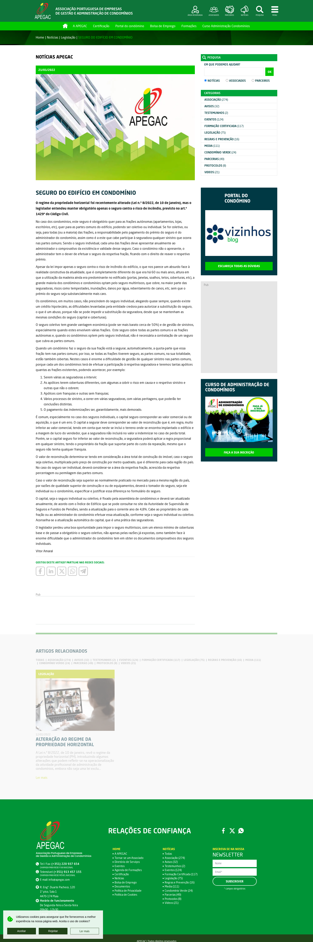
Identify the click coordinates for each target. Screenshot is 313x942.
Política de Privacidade (128, 890)
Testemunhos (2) (175, 866)
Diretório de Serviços (127, 862)
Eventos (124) (173, 870)
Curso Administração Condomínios (226, 26)
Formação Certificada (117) (181, 874)
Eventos (120, 866)
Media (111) (172, 886)
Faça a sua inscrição (239, 452)
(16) (221, 139)
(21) (211, 172)
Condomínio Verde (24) (179, 890)
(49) (214, 159)
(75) (215, 132)
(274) (216, 99)
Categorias (212, 93)
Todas (168, 853)
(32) (211, 106)
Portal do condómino (129, 26)
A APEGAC (80, 26)
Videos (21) (172, 903)
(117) (224, 126)
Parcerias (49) (173, 894)
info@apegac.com (59, 879)
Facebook (223, 831)
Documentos (122, 886)
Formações (188, 26)
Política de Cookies (126, 894)
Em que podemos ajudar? (222, 64)
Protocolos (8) (173, 898)
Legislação (68, 37)
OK (269, 72)
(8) (215, 165)
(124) (213, 119)
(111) (212, 145)
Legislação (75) (174, 878)
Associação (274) (175, 857)
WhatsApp (241, 831)
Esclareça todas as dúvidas (239, 266)
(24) (220, 152)
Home (65, 25)
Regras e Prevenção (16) (180, 882)
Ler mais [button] (84, 931)
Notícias (52, 37)
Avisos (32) (171, 862)
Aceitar (21, 931)
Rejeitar (53, 931)
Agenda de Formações (128, 870)
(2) (216, 112)
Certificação (101, 26)
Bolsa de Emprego (162, 26)
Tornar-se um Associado (129, 857)
